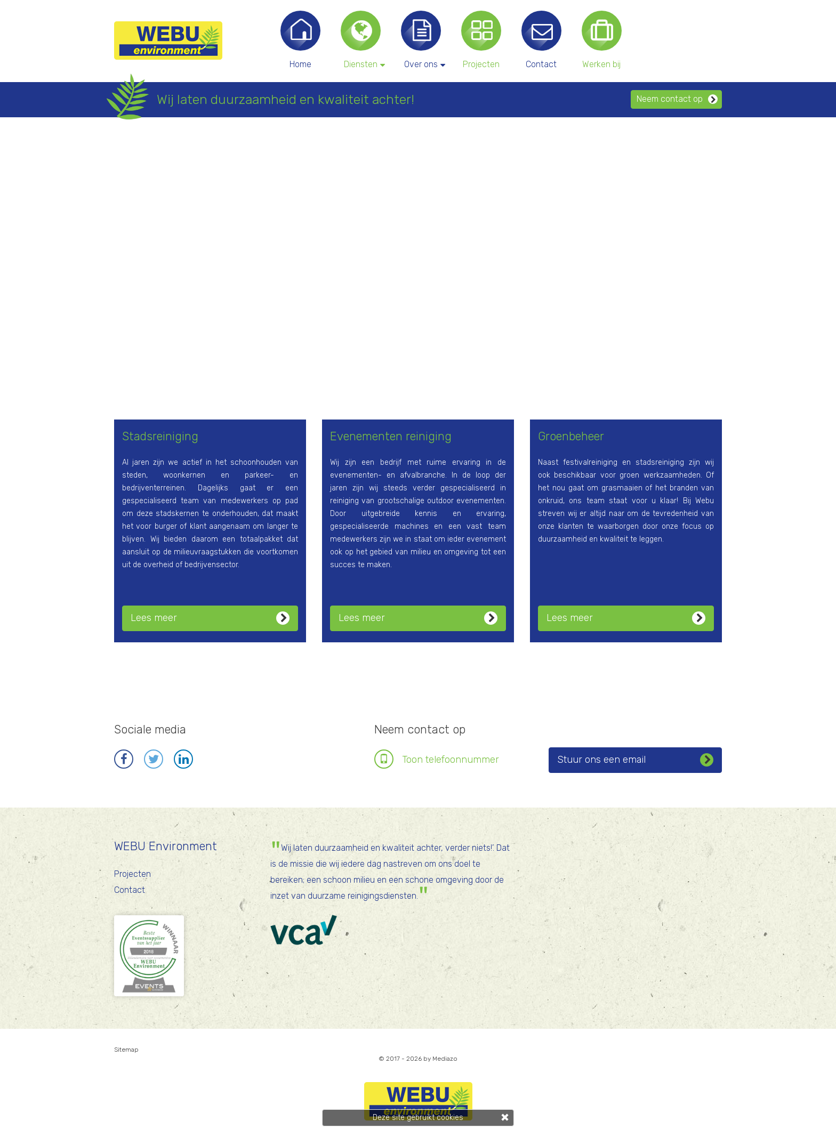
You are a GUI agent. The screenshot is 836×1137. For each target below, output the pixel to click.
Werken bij (601, 64)
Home (300, 64)
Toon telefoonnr (450, 759)
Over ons (423, 64)
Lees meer (210, 618)
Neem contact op (677, 99)
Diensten (363, 64)
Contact (541, 64)
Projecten (481, 64)
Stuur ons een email (635, 760)
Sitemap (126, 1049)
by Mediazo (440, 1058)
